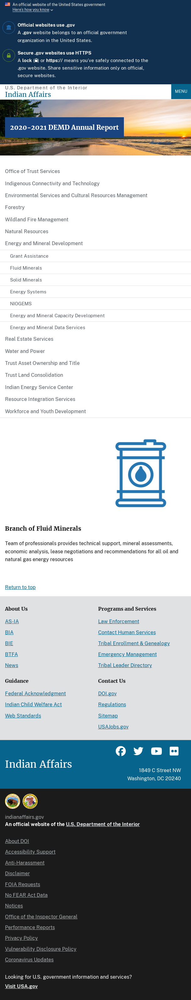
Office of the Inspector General (41, 917)
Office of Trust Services (32, 171)
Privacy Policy (21, 938)
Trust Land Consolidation (34, 375)
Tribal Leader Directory (125, 665)
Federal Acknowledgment (35, 694)
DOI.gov (107, 694)
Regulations (112, 705)
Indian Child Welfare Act (33, 705)
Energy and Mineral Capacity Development (57, 315)
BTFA (11, 654)
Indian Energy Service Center (39, 387)
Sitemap (108, 716)
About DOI (17, 841)
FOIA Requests (22, 884)
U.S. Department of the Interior (103, 824)
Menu (181, 91)
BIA (9, 632)
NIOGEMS (21, 303)
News (11, 665)
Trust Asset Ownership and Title (42, 363)
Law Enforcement (118, 621)
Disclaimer (17, 873)
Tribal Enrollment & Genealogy (134, 643)
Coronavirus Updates (29, 960)
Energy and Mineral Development (44, 243)
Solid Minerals (26, 279)
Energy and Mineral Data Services (47, 327)
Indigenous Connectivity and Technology (52, 184)
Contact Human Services (127, 632)
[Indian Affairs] (88, 94)
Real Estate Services (29, 339)
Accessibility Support (30, 852)
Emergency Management (127, 654)
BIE (9, 643)
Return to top (20, 587)
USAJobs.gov (113, 727)
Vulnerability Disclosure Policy (41, 949)
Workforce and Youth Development (45, 411)
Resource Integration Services (40, 399)
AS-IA (12, 621)
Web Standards (23, 716)
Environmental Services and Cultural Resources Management (76, 195)
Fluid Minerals (26, 268)
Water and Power (25, 351)
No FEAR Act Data (26, 895)
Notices (14, 906)
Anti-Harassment (25, 863)
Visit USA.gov (21, 986)
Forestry (15, 207)
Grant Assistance (29, 256)
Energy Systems (28, 291)
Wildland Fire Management (36, 220)
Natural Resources (26, 231)
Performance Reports (30, 927)
